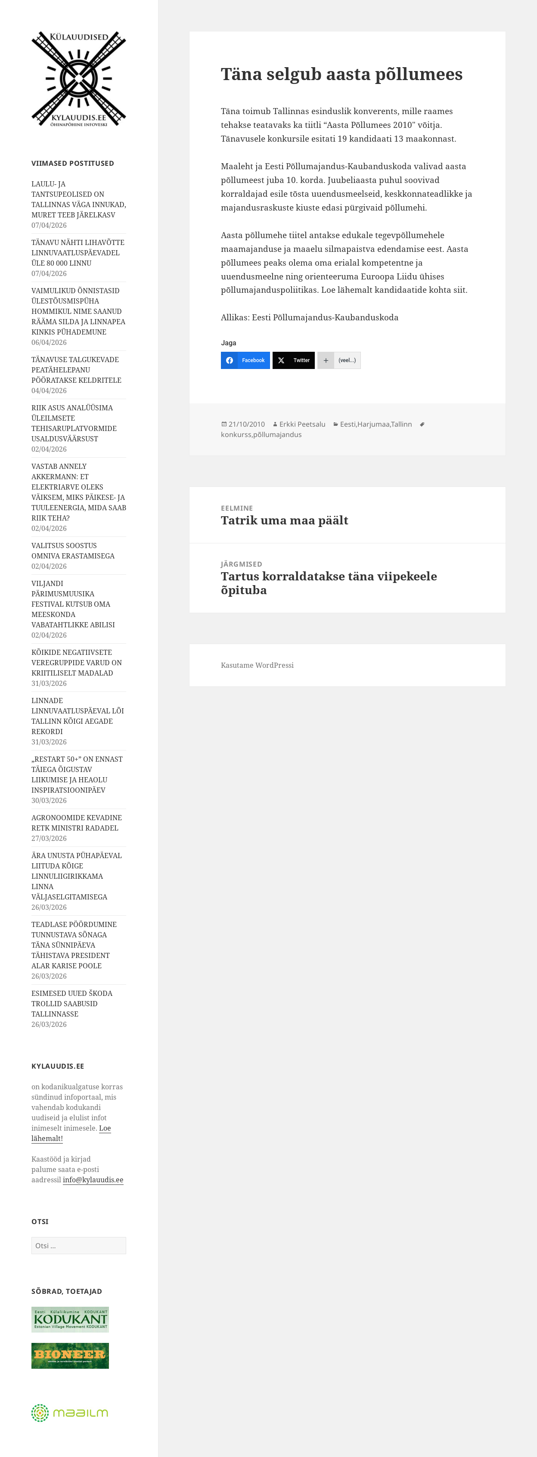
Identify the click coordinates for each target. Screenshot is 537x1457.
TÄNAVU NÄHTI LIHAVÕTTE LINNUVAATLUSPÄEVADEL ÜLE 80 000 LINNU (77, 253)
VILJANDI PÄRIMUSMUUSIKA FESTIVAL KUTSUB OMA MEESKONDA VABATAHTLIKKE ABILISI (73, 604)
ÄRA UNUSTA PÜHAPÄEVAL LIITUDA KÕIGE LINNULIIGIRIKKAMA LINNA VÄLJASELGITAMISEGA (76, 876)
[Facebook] (245, 360)
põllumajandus (277, 434)
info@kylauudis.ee (93, 1179)
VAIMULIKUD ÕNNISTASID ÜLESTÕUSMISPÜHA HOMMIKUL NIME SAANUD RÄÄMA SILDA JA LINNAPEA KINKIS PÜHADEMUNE (78, 311)
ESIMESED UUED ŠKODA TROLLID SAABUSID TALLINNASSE (71, 1004)
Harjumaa (373, 424)
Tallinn (401, 424)
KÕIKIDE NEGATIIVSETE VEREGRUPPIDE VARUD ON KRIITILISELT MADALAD (76, 663)
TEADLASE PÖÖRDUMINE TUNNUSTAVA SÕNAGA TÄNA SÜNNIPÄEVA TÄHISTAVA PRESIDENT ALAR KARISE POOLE (74, 945)
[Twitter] (294, 360)
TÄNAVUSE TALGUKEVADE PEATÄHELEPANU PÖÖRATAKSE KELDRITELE (76, 370)
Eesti (348, 424)
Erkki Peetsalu (302, 424)
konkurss (236, 434)
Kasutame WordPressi (257, 665)
